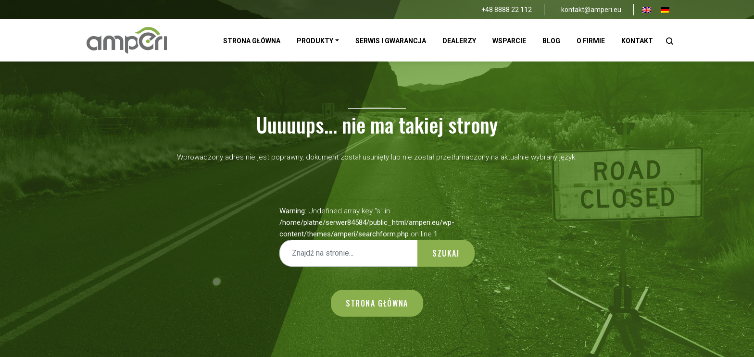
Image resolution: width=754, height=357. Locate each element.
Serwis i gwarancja (390, 41)
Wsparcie (509, 41)
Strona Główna (251, 41)
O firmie (591, 41)
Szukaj (446, 253)
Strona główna (377, 303)
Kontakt (637, 41)
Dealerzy (459, 41)
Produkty (315, 41)
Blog (551, 41)
